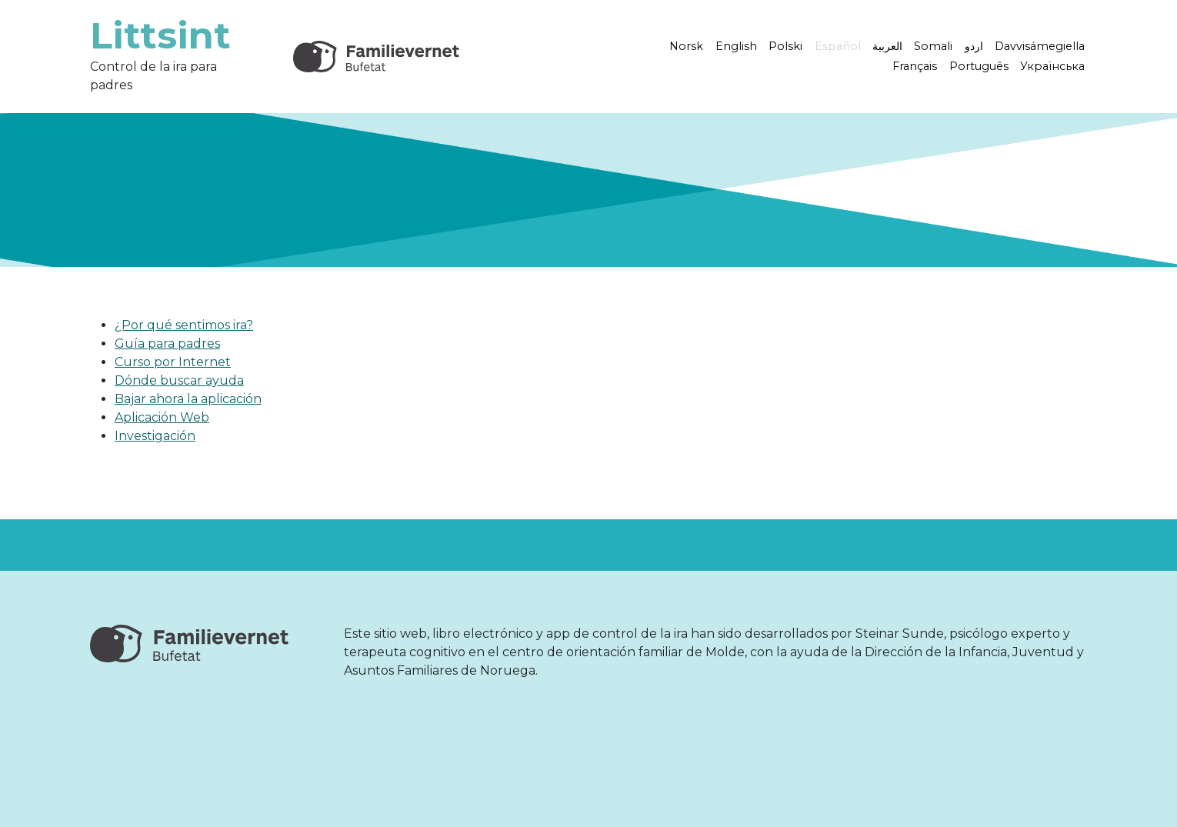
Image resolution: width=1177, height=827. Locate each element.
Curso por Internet (173, 362)
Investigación (155, 436)
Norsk (686, 46)
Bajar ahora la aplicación (188, 399)
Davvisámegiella (1040, 46)
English (736, 46)
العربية (887, 46)
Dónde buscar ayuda (179, 380)
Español (838, 46)
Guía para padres (167, 343)
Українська (1052, 66)
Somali (933, 46)
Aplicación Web (162, 417)
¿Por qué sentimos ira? (184, 325)
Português (979, 66)
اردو (974, 46)
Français (914, 66)
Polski (785, 46)
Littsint (160, 35)
